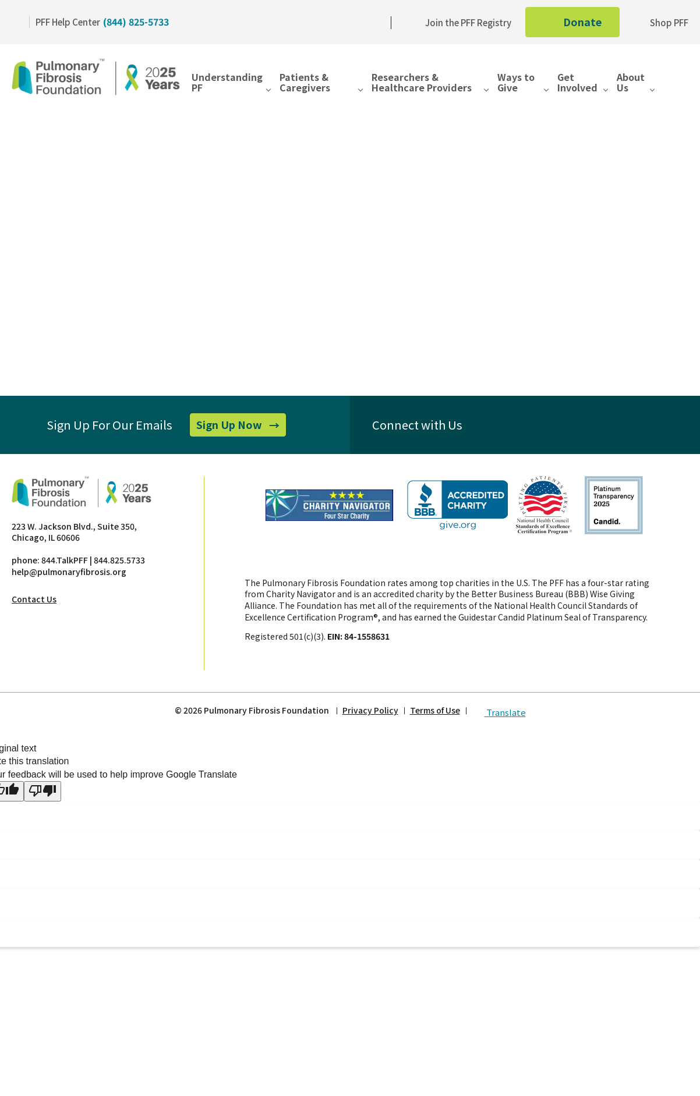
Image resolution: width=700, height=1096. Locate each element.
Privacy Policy (370, 710)
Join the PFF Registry (460, 22)
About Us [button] (631, 83)
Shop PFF (661, 22)
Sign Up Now (241, 426)
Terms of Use (435, 710)
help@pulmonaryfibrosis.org (69, 571)
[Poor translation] (42, 791)
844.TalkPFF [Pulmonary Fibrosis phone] (64, 560)
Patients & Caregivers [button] (305, 83)
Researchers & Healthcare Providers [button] (422, 83)
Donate (581, 25)
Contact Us (34, 599)
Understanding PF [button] (227, 83)
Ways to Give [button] (516, 83)
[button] (679, 86)
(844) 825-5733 (136, 22)
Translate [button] (499, 710)
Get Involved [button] (577, 83)
